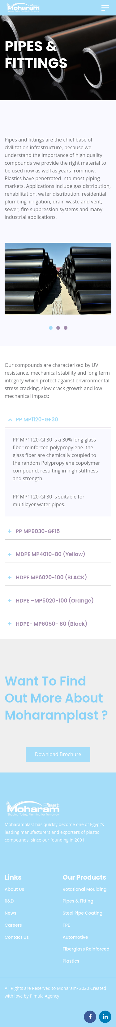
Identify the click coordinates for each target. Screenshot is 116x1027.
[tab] (58, 419)
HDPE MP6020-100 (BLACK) (51, 577)
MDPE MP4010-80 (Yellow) (50, 554)
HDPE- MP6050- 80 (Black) (52, 624)
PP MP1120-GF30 (37, 419)
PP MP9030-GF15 (38, 531)
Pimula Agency (44, 996)
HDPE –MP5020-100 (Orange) (55, 600)
